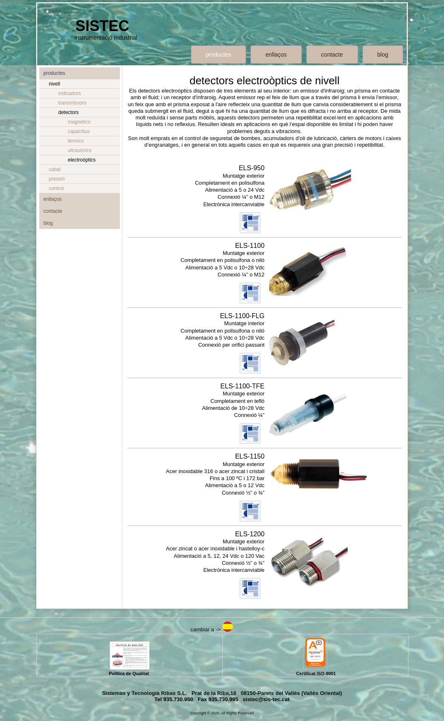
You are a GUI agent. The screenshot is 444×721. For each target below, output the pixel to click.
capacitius (79, 131)
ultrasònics (79, 150)
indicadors (69, 93)
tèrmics (76, 141)
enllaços (275, 54)
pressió (57, 179)
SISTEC (102, 25)
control (56, 188)
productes (218, 54)
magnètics (79, 122)
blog (382, 54)
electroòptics (81, 160)
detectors (68, 112)
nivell (54, 84)
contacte (332, 54)
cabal (55, 169)
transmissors (72, 103)
